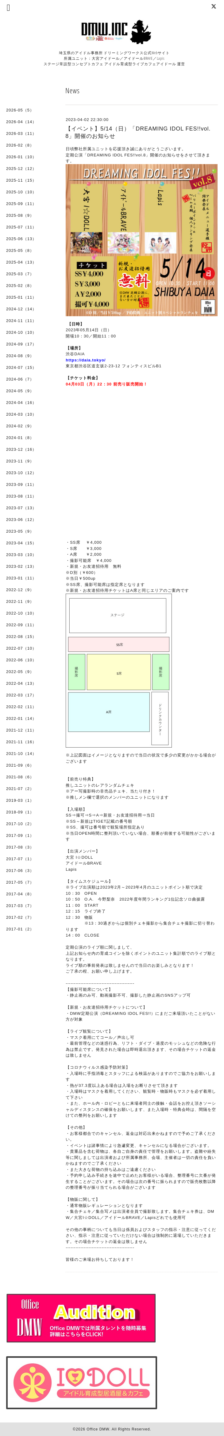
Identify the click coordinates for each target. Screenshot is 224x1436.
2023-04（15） (21, 543)
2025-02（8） (20, 285)
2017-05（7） (20, 882)
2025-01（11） (21, 297)
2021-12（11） (21, 730)
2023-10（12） (21, 472)
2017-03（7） (20, 905)
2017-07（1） (20, 859)
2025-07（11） (21, 227)
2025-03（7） (20, 274)
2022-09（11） (21, 625)
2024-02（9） (20, 426)
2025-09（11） (21, 203)
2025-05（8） (20, 250)
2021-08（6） (20, 777)
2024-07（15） (21, 367)
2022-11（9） (20, 601)
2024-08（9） (20, 355)
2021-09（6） (20, 765)
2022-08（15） (21, 636)
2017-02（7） (20, 917)
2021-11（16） (21, 742)
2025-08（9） (20, 215)
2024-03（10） (21, 414)
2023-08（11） (21, 496)
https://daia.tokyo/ (86, 360)
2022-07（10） (21, 648)
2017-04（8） (20, 894)
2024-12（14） (21, 309)
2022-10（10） (21, 613)
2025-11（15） (21, 180)
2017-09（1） (20, 835)
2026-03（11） (21, 133)
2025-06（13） (21, 238)
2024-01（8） (20, 437)
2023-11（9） (20, 461)
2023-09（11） (21, 484)
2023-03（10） (21, 554)
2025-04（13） (21, 262)
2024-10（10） (21, 332)
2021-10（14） (21, 753)
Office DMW (98, 1429)
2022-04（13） (21, 683)
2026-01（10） (21, 157)
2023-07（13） (21, 508)
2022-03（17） (21, 695)
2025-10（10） (21, 192)
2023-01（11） (21, 578)
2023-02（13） (21, 566)
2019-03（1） (20, 800)
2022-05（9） (20, 671)
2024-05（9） (20, 391)
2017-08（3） (20, 847)
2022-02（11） (21, 706)
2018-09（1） (20, 812)
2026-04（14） (21, 121)
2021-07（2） (20, 788)
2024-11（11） (21, 320)
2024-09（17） (21, 344)
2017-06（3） (20, 870)
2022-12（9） (20, 589)
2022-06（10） (21, 660)
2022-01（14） (21, 718)
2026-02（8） (20, 145)
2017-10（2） (20, 823)
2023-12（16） (21, 449)
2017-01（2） (20, 929)
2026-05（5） (20, 110)
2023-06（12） (21, 519)
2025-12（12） (21, 168)
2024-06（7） (20, 379)
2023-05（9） (20, 531)
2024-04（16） (21, 402)
